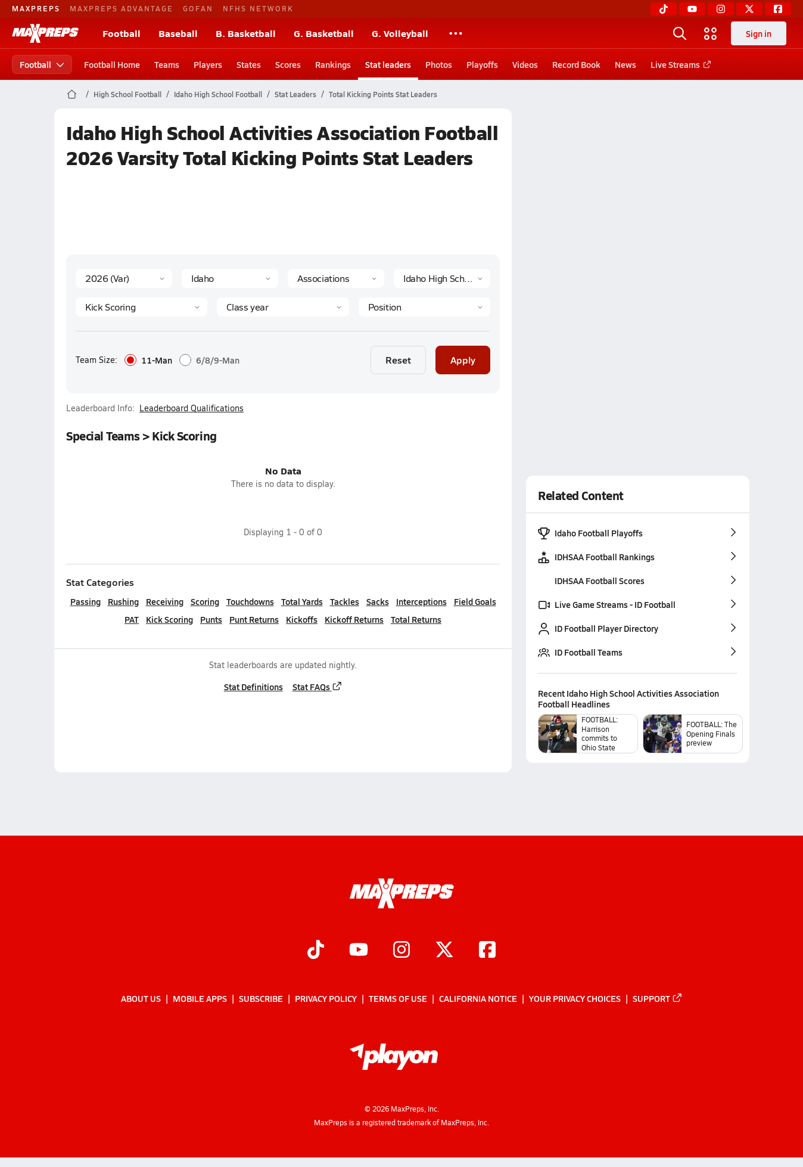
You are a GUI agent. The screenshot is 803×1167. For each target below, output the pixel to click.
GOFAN (198, 8)
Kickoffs (302, 619)
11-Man (148, 360)
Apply (462, 360)
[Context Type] (336, 278)
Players (208, 64)
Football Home (112, 64)
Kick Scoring (169, 619)
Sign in (758, 33)
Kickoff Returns (354, 619)
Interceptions (421, 601)
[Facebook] (778, 8)
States (248, 64)
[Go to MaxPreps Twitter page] (444, 950)
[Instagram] (721, 8)
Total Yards (301, 601)
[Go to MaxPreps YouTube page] (358, 950)
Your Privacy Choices (575, 999)
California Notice (478, 999)
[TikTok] (664, 8)
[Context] (442, 278)
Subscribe (261, 999)
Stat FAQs (317, 686)
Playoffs (482, 64)
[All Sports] (455, 33)
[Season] (124, 278)
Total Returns (416, 619)
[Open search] (679, 33)
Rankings (333, 64)
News (625, 64)
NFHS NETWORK (258, 8)
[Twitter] (749, 8)
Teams (166, 64)
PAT (132, 619)
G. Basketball (324, 33)
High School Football (127, 94)
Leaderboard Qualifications (191, 408)
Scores (288, 64)
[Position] (424, 306)
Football (121, 33)
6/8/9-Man (209, 360)
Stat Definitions (252, 686)
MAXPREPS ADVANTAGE (121, 8)
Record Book (576, 64)
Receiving (164, 601)
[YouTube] (692, 8)
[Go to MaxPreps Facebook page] (487, 950)
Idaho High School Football (218, 94)
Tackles (344, 601)
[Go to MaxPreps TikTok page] (315, 950)
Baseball (178, 33)
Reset (398, 360)
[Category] (141, 306)
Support (658, 999)
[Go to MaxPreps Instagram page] (401, 950)
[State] (230, 278)
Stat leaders (388, 64)
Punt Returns (254, 619)
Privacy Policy (326, 999)
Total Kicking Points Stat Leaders (383, 94)
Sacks (377, 601)
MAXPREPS (36, 8)
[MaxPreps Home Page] (72, 94)
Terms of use (398, 999)
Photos (438, 64)
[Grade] (282, 306)
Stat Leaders (295, 94)
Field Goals (474, 601)
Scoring (204, 601)
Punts (211, 619)
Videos (525, 64)
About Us (141, 999)
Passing (85, 601)
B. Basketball (246, 33)
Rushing (122, 601)
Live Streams (679, 64)
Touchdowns (249, 601)
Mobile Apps (200, 999)
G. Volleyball (400, 33)
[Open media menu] (710, 33)
